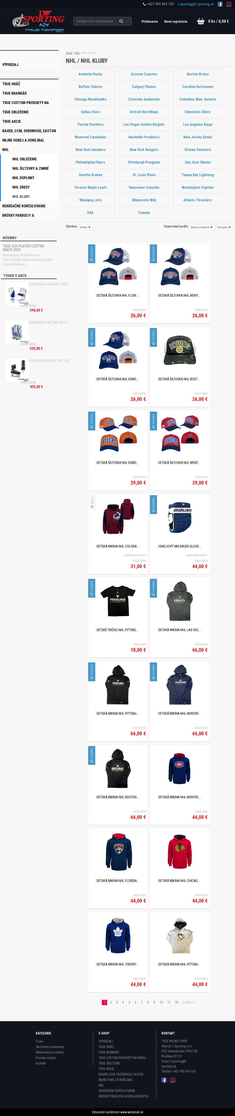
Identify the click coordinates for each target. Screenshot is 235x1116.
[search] (126, 21)
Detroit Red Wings (144, 112)
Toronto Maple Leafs (90, 187)
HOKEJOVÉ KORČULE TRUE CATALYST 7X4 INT (50, 361)
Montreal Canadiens (90, 137)
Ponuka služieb (46, 1058)
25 (176, 1002)
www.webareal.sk (131, 1112)
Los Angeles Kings (198, 124)
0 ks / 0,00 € (218, 21)
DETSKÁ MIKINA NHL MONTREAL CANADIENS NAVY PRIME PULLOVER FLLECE (179, 797)
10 (161, 1002)
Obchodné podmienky (50, 1047)
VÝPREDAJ (106, 1041)
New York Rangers (144, 150)
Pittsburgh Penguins (144, 162)
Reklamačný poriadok (50, 1052)
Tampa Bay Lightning (198, 175)
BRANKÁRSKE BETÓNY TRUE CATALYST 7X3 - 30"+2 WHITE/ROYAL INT (50, 322)
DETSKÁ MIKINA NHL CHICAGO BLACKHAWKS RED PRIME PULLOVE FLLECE (179, 881)
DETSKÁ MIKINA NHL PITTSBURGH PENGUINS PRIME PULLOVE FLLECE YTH (179, 964)
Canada (144, 213)
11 (169, 1002)
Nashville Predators (144, 137)
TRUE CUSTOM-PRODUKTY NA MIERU (122, 1058)
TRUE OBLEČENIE (109, 1063)
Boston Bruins (198, 74)
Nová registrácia (175, 21)
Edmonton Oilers (198, 112)
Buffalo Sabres (90, 87)
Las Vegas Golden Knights (144, 124)
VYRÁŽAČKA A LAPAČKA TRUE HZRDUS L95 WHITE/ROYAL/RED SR (50, 284)
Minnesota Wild (144, 200)
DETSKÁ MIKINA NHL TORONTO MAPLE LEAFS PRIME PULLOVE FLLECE (118, 964)
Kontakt (41, 1063)
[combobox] (202, 227)
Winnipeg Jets (90, 200)
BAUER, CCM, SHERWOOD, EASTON (121, 1074)
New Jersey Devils (197, 137)
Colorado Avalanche (144, 99)
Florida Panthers (91, 124)
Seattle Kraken (90, 175)
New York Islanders (91, 150)
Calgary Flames (144, 87)
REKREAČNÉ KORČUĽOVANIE (117, 1091)
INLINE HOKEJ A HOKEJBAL (116, 1080)
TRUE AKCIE (106, 1069)
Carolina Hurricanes (197, 87)
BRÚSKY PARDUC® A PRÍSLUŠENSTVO (123, 1096)
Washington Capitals (198, 187)
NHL (77, 53)
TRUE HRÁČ (106, 1047)
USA (90, 213)
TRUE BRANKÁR (109, 1052)
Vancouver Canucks (144, 187)
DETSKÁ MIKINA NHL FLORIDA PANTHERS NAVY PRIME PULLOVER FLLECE (118, 881)
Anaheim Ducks (90, 74)
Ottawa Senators (198, 150)
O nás (39, 1041)
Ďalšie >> (189, 1002)
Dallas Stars (90, 112)
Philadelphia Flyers (90, 162)
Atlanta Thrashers (198, 200)
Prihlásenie (150, 21)
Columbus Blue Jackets (197, 99)
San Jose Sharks (198, 162)
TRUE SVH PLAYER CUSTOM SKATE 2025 (23, 248)
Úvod (69, 53)
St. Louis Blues (144, 175)
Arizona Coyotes (144, 74)
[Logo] (38, 20)
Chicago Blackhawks (90, 99)
